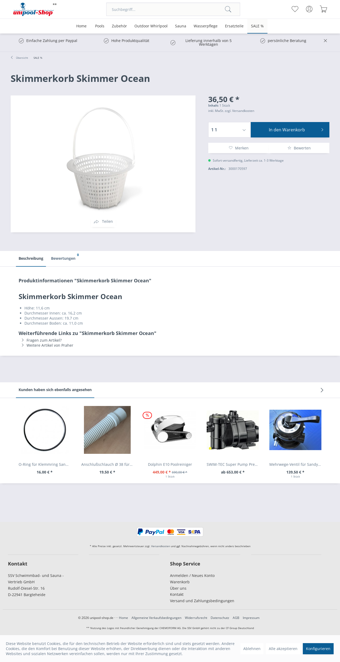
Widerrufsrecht (196, 617)
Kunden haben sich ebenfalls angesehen (55, 389)
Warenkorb (180, 581)
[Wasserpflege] (205, 26)
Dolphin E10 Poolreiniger (170, 464)
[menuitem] (173, 9)
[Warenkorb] (323, 9)
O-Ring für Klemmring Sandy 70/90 (46, 464)
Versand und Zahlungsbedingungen (202, 600)
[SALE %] (257, 26)
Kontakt (177, 594)
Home (123, 617)
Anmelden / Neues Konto (192, 575)
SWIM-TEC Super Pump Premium (234, 464)
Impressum (251, 617)
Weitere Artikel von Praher (46, 345)
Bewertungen (64, 256)
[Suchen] (228, 9)
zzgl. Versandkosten (239, 110)
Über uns (178, 588)
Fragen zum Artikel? (40, 340)
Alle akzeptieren (283, 648)
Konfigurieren (318, 648)
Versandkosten (160, 546)
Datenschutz (220, 617)
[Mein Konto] (309, 9)
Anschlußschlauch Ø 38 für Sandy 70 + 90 (108, 464)
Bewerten (299, 147)
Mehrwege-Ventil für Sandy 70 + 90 (296, 464)
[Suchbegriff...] (173, 9)
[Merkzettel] (295, 9)
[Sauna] (180, 26)
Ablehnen (252, 648)
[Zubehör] (119, 26)
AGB (236, 617)
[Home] (81, 26)
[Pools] (99, 26)
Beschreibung (31, 258)
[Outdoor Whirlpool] (151, 26)
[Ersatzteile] (234, 26)
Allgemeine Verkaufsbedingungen (156, 617)
